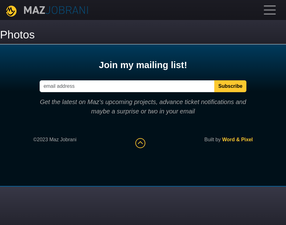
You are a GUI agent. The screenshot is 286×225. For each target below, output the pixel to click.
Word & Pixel (237, 139)
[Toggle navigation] (269, 10)
